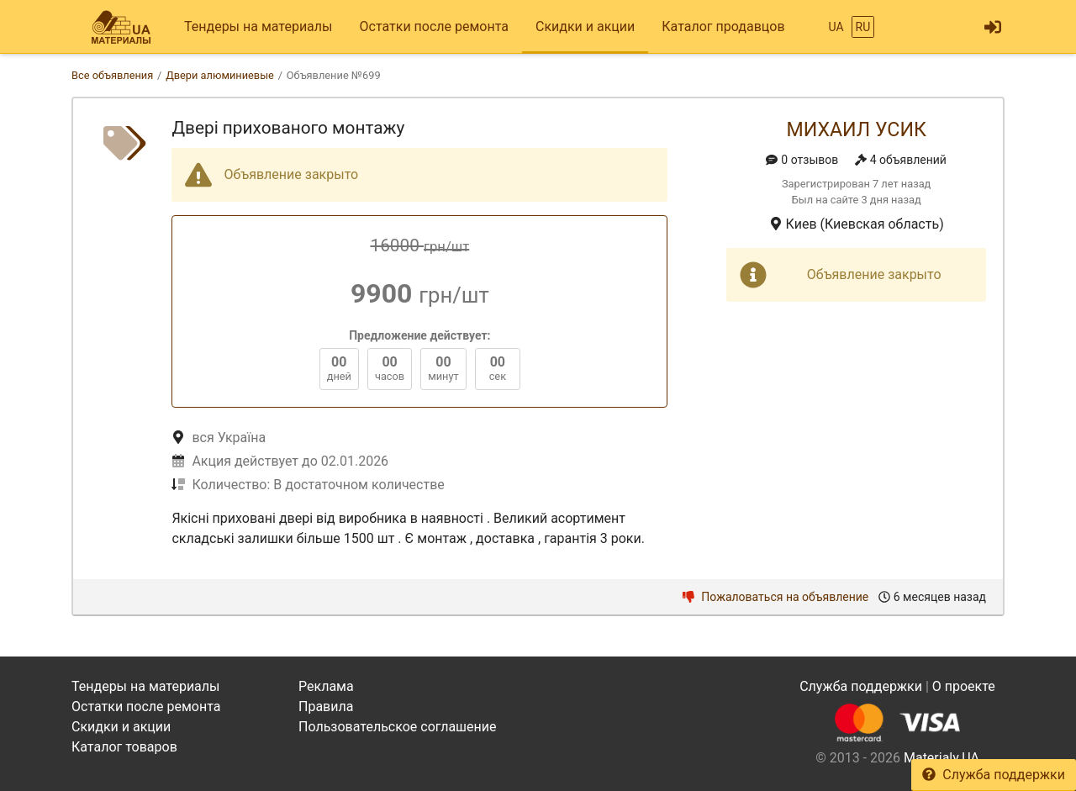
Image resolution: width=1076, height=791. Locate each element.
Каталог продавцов (723, 26)
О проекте (963, 686)
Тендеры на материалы (258, 26)
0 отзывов (802, 159)
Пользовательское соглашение (397, 727)
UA (835, 27)
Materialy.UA (941, 758)
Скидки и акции (585, 26)
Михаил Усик (856, 129)
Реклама (326, 686)
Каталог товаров (124, 747)
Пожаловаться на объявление (775, 597)
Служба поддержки (993, 775)
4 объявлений (901, 159)
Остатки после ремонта (434, 26)
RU (863, 27)
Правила (325, 707)
